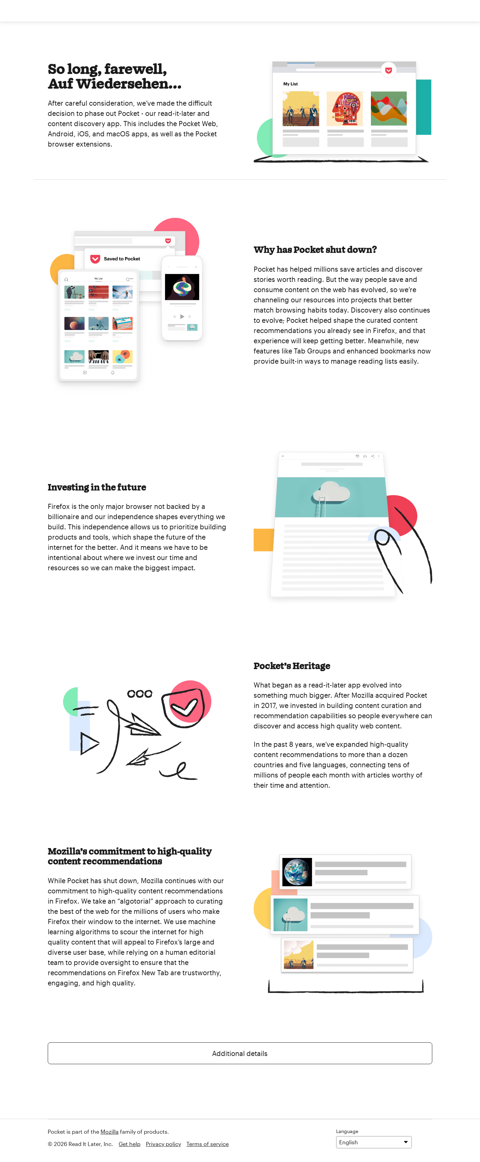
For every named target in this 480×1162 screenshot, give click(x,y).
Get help (129, 1144)
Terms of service (207, 1144)
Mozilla (110, 1131)
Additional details (240, 1053)
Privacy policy (163, 1144)
